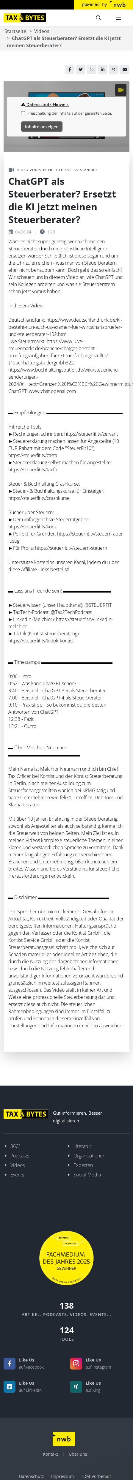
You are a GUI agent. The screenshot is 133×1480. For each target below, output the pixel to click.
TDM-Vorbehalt (96, 1476)
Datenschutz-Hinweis (45, 104)
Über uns (78, 1454)
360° (15, 1146)
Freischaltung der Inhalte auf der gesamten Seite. (69, 113)
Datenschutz (31, 1476)
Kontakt (50, 1454)
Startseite (15, 31)
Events (17, 1174)
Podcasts (19, 1155)
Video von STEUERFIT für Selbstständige (53, 169)
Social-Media (87, 1174)
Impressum (62, 1476)
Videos (41, 31)
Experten (83, 1165)
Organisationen (89, 1155)
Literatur (82, 1146)
